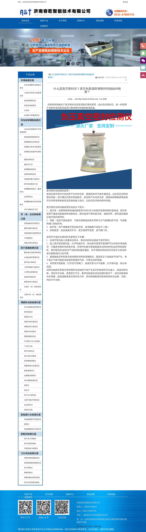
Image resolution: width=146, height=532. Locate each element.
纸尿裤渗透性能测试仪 (31, 463)
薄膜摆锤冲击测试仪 (30, 366)
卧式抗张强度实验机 (30, 482)
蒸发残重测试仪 (29, 101)
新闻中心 (81, 20)
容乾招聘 (100, 20)
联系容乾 (118, 20)
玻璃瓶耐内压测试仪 (30, 142)
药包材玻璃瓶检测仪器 (31, 122)
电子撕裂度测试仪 (30, 380)
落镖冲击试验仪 (29, 331)
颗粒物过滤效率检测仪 (31, 252)
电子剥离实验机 (29, 443)
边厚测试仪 (27, 197)
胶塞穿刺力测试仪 (30, 282)
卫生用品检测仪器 (29, 453)
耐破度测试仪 (28, 371)
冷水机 (25, 110)
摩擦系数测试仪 (29, 336)
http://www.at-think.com (88, 99)
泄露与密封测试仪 (30, 243)
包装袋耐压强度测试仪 (31, 233)
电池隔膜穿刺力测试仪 (31, 429)
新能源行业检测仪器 (31, 414)
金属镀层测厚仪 (29, 375)
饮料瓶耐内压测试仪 (30, 223)
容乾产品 (44, 20)
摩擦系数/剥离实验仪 (31, 477)
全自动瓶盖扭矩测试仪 (31, 307)
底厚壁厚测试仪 (29, 174)
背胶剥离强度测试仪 (30, 458)
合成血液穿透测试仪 (30, 257)
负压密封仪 (27, 405)
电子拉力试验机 (29, 439)
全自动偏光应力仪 (30, 209)
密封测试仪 (27, 312)
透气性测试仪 (28, 351)
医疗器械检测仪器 (29, 248)
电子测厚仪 (27, 468)
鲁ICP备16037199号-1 (85, 526)
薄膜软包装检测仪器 (31, 302)
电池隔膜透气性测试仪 (31, 419)
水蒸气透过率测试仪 (30, 400)
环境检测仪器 (27, 80)
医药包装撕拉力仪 (30, 184)
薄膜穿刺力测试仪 (30, 327)
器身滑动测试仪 (29, 277)
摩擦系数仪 (27, 473)
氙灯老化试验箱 (29, 356)
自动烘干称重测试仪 (30, 115)
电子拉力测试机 (29, 395)
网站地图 (97, 526)
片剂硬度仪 (27, 238)
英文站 (125, 2)
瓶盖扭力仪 (27, 317)
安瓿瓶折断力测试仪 (30, 179)
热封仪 (25, 390)
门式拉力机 (27, 346)
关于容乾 (63, 20)
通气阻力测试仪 (29, 262)
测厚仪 (25, 385)
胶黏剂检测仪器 (28, 434)
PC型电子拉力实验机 (31, 341)
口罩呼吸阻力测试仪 (30, 267)
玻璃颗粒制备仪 (29, 169)
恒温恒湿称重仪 (29, 105)
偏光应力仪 (27, 164)
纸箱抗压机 (27, 410)
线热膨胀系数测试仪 (30, 137)
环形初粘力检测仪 (30, 448)
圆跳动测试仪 (28, 159)
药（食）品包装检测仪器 (31, 216)
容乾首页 (25, 20)
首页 (107, 77)
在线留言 (44, 26)
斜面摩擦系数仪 (29, 361)
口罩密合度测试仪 (30, 272)
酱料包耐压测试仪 (30, 228)
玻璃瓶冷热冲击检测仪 (31, 147)
